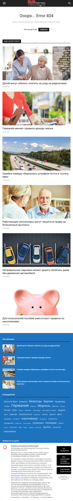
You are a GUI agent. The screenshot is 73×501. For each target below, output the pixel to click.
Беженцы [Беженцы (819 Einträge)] (35, 401)
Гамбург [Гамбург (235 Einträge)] (7, 406)
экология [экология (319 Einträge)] (57, 427)
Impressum (64, 479)
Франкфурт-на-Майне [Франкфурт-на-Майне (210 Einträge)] (49, 410)
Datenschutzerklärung (18, 473)
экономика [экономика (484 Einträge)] (10, 431)
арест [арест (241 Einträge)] (6, 414)
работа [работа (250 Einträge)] (60, 423)
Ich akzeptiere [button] (64, 449)
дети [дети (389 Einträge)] (59, 414)
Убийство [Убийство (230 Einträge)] (28, 410)
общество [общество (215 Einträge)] (18, 423)
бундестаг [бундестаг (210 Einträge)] (37, 414)
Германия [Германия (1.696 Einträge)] (20, 405)
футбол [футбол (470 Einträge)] (47, 427)
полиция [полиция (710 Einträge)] (51, 422)
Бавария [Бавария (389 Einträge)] (23, 401)
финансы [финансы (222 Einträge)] (39, 427)
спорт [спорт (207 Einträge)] (6, 427)
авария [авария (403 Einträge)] (61, 410)
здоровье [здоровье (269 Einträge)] (7, 419)
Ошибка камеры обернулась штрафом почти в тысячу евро (41, 370)
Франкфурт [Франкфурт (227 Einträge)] (37, 410)
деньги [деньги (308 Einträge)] (53, 414)
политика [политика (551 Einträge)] (38, 423)
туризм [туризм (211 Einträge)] (31, 427)
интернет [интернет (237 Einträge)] (16, 419)
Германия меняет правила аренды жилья (27, 128)
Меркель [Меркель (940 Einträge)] (44, 405)
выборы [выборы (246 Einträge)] (45, 414)
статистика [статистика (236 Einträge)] (13, 427)
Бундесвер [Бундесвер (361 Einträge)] (60, 401)
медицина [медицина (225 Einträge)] (43, 419)
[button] (4, 3)
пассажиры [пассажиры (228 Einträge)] (27, 423)
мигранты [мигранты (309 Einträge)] (52, 419)
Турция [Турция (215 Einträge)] (20, 410)
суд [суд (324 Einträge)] (20, 427)
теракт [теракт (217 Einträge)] (25, 427)
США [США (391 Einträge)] (14, 410)
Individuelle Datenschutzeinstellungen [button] (65, 470)
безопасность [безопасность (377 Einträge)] (25, 414)
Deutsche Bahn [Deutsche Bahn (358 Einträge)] (11, 401)
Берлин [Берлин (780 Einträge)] (49, 401)
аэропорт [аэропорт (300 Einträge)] (13, 414)
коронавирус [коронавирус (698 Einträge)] (29, 418)
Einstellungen (15, 476)
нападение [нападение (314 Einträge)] (8, 423)
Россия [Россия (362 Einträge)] (7, 410)
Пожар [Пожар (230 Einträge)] (62, 406)
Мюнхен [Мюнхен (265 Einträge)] (55, 406)
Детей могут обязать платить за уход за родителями (34, 83)
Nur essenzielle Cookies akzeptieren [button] (65, 460)
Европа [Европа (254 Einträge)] (33, 406)
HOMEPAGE (43, 29)
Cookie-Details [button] (63, 476)
